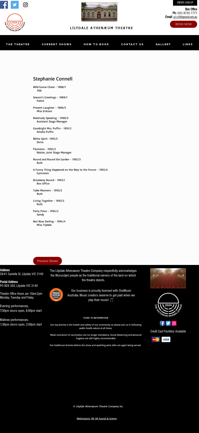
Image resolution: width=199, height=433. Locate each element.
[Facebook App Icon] (162, 323)
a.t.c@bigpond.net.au (185, 17)
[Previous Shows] (47, 261)
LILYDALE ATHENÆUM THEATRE (100, 28)
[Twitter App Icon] (168, 323)
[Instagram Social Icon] (25, 5)
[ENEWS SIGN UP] (185, 3)
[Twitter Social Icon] (15, 5)
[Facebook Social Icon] (4, 5)
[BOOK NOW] (183, 24)
